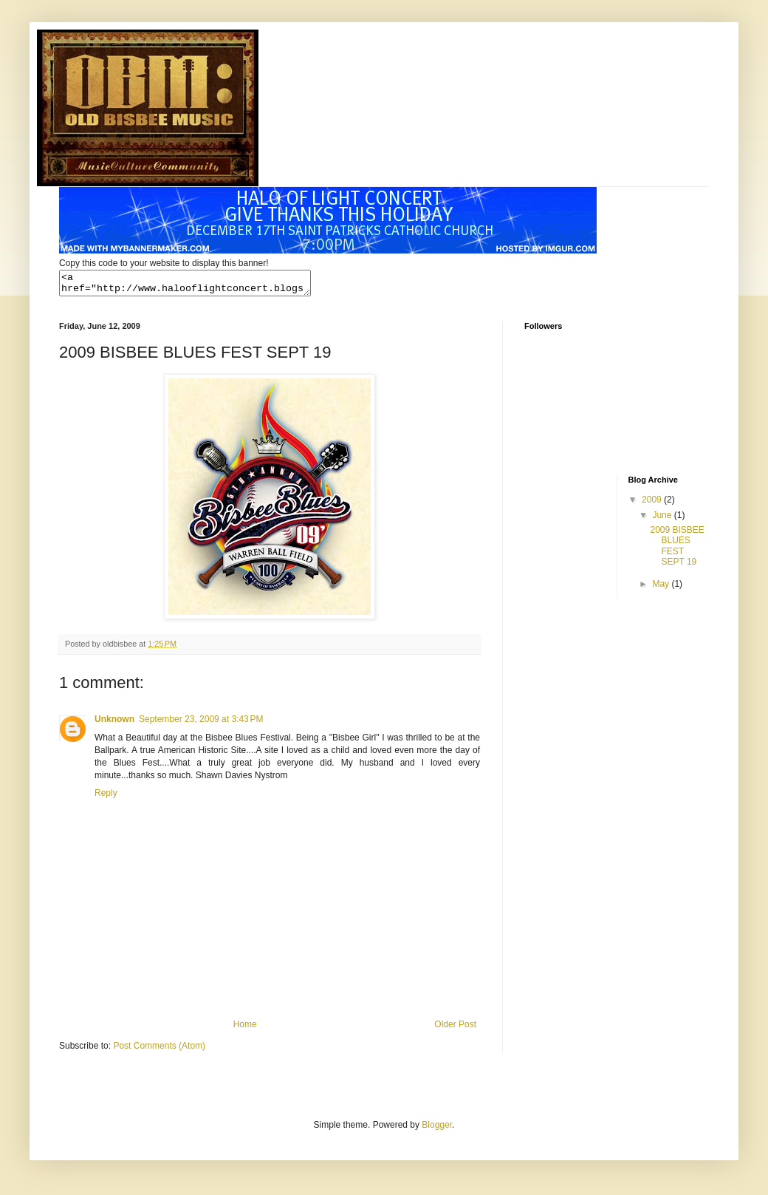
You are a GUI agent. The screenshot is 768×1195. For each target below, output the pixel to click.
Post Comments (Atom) (159, 1050)
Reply (106, 797)
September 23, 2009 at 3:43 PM (201, 723)
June (662, 519)
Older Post (455, 1029)
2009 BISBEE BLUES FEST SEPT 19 (677, 550)
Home (245, 1029)
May (661, 588)
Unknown (114, 723)
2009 (653, 504)
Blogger (437, 1129)
